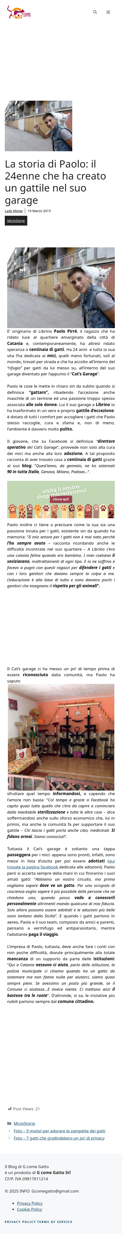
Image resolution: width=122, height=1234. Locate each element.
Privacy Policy (30, 1203)
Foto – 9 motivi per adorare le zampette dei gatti (59, 1131)
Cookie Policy (29, 1209)
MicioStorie (16, 220)
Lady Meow (13, 211)
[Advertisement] (61, 59)
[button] (95, 12)
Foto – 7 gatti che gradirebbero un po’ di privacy (59, 1138)
